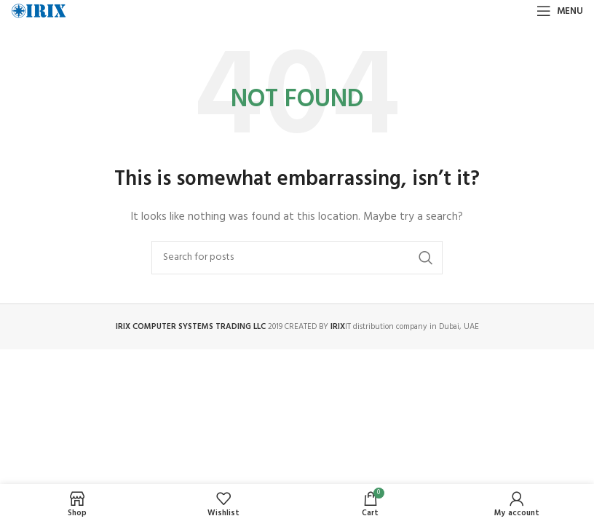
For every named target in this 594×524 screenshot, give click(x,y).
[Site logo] (38, 11)
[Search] (297, 257)
